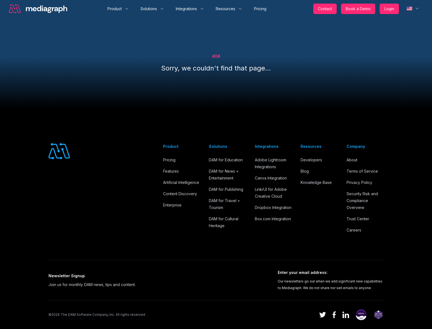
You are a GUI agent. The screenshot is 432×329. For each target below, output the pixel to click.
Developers (311, 159)
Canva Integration (271, 178)
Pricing (260, 8)
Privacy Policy (359, 182)
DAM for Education (226, 159)
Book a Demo (358, 8)
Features (171, 171)
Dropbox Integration (273, 207)
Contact (325, 8)
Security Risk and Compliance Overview (362, 200)
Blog (305, 171)
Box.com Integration (273, 218)
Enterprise (172, 205)
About (352, 159)
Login (389, 8)
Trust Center (358, 218)
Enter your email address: (303, 272)
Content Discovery (180, 193)
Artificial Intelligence (181, 182)
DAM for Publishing (226, 189)
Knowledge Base (316, 182)
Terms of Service (362, 171)
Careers (354, 230)
